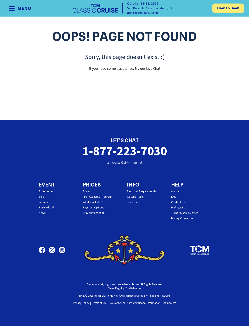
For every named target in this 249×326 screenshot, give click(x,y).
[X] (54, 250)
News (42, 213)
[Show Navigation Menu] (20, 8)
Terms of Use (99, 303)
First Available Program (97, 197)
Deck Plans (133, 202)
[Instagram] (62, 250)
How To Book (228, 8)
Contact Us (178, 202)
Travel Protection (94, 213)
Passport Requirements (141, 191)
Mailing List (178, 208)
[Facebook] (44, 250)
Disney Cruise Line (182, 218)
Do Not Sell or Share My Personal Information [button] (135, 303)
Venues (43, 202)
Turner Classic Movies (184, 213)
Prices (87, 191)
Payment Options (93, 208)
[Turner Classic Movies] (199, 250)
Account (176, 191)
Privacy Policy (81, 303)
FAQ (173, 197)
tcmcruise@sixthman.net (124, 162)
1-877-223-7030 (124, 151)
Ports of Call (46, 208)
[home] (124, 8)
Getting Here (135, 197)
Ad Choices (170, 303)
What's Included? (93, 202)
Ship (41, 197)
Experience (46, 191)
